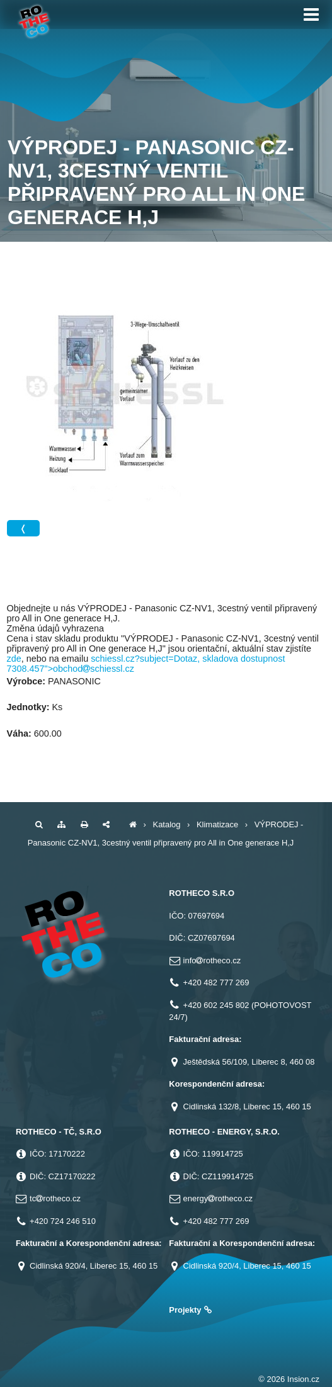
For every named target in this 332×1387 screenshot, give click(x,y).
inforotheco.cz (212, 960)
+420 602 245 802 (216, 1005)
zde (14, 659)
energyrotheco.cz (218, 1198)
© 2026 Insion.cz (288, 1379)
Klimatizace (217, 824)
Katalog (167, 824)
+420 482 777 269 (216, 982)
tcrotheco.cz (55, 1198)
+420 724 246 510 (63, 1221)
